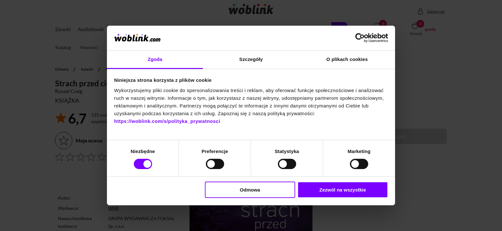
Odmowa (250, 190)
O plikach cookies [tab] (347, 59)
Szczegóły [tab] (251, 59)
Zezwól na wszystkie (342, 190)
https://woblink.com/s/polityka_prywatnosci (167, 121)
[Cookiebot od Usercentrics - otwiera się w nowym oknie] (360, 38)
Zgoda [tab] (155, 59)
